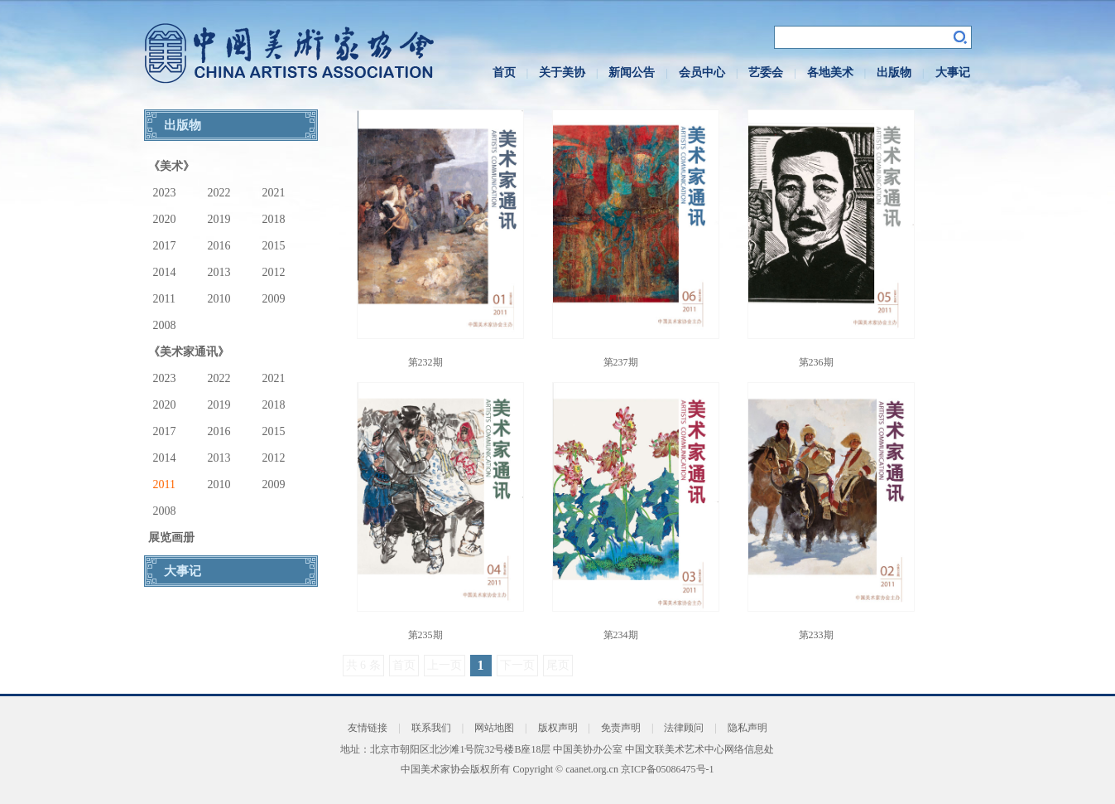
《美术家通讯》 (188, 352)
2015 (274, 246)
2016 (219, 246)
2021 (274, 192)
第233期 (816, 635)
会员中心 (702, 72)
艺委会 (765, 72)
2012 (274, 272)
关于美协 (562, 72)
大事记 (952, 72)
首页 (504, 72)
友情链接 (367, 728)
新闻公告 (631, 72)
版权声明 (558, 728)
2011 (164, 299)
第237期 (620, 362)
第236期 (816, 362)
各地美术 (830, 72)
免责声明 (621, 728)
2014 (164, 272)
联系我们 (431, 728)
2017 (164, 246)
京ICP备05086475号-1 (667, 769)
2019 (219, 219)
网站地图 (494, 728)
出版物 (894, 72)
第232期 (425, 362)
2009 (274, 299)
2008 (164, 325)
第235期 (425, 635)
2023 (164, 192)
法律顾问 (684, 728)
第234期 (620, 635)
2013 (219, 272)
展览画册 (171, 537)
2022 (219, 192)
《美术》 (171, 166)
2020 (164, 219)
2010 (219, 299)
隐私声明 (747, 728)
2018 (274, 219)
